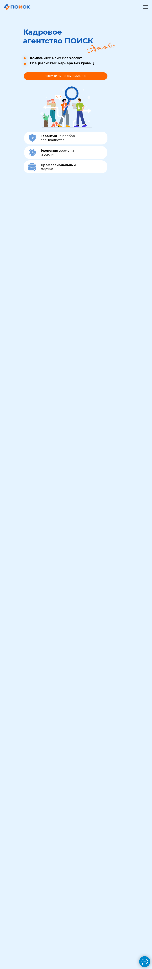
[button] (65, 76)
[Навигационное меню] (145, 7)
